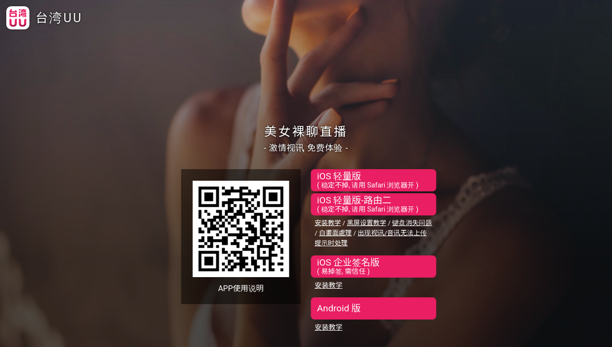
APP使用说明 (241, 288)
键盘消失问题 (412, 223)
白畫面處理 (335, 233)
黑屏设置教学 (366, 223)
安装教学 (328, 223)
